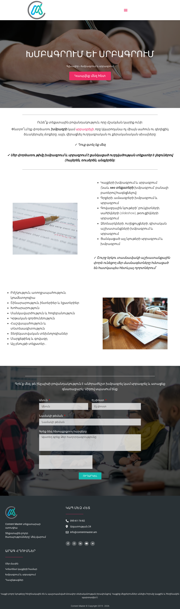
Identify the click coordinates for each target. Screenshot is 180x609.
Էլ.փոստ (98, 400)
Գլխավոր (72, 66)
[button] (125, 10)
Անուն (43, 400)
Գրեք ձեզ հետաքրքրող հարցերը (63, 431)
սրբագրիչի (85, 129)
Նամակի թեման (51, 415)
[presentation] (65, 462)
